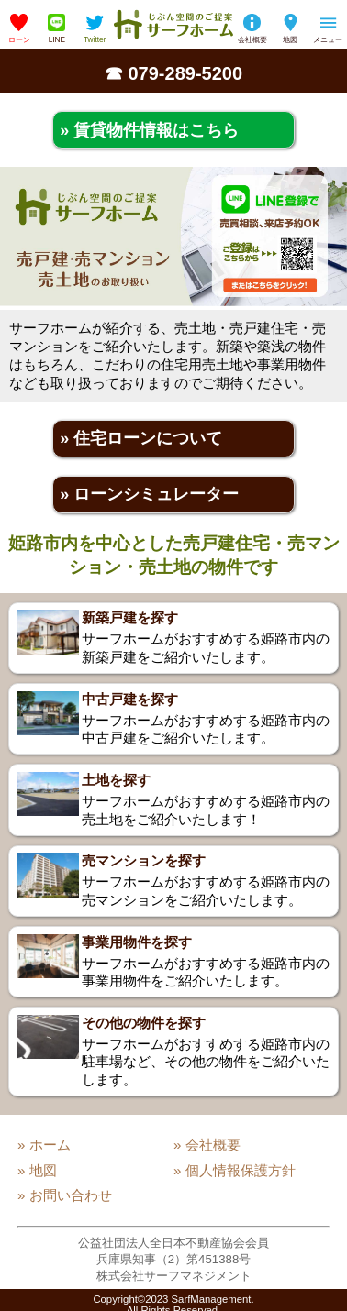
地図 (290, 39)
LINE (57, 39)
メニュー (327, 39)
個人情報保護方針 (240, 1170)
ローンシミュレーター (156, 494)
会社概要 (252, 39)
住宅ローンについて (147, 438)
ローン (19, 39)
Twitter (95, 39)
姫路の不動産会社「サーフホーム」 (173, 24)
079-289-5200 (186, 73)
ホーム (50, 1144)
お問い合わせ (70, 1195)
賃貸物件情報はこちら (156, 130)
